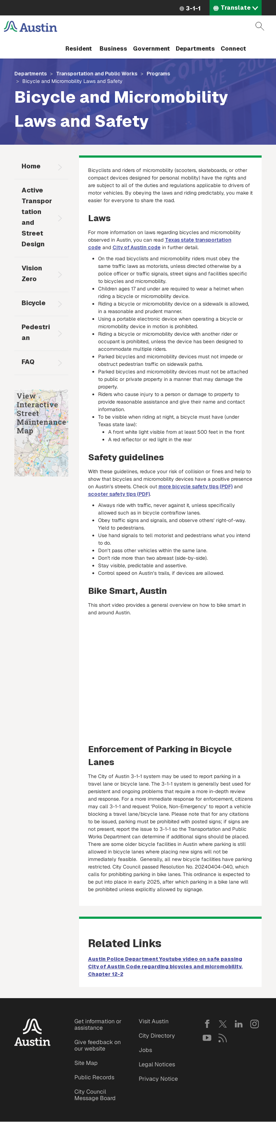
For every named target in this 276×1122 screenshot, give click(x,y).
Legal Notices (157, 1064)
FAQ (28, 362)
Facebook (207, 1024)
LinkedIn (238, 1024)
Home (31, 166)
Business (113, 48)
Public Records (94, 1077)
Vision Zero (32, 273)
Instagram (254, 1024)
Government (151, 48)
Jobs (145, 1050)
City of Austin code (136, 247)
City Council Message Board (95, 1095)
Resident (78, 48)
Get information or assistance (97, 1025)
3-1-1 (193, 8)
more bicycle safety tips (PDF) (195, 486)
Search (260, 26)
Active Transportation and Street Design (37, 217)
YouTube (207, 1038)
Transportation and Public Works (96, 73)
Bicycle (34, 303)
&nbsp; (170, 676)
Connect (233, 48)
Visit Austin (154, 1021)
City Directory (157, 1035)
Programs (158, 73)
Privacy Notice (158, 1079)
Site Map (86, 1063)
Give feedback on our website (97, 1045)
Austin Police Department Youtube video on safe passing (165, 959)
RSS (222, 1038)
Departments (195, 48)
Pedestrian (36, 332)
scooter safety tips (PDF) (119, 494)
